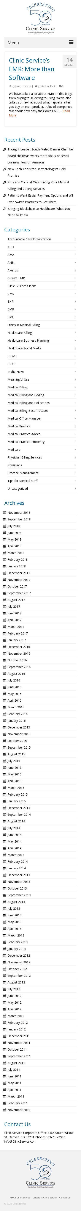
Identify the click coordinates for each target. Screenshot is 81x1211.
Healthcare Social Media (24, 348)
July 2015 (14, 761)
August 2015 (16, 754)
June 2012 (14, 996)
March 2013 (16, 935)
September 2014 (19, 814)
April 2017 (14, 620)
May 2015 (14, 774)
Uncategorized (18, 488)
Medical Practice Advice (24, 434)
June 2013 (14, 915)
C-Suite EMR (16, 278)
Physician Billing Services (25, 457)
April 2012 (14, 1009)
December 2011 (19, 1036)
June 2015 (14, 767)
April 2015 (14, 781)
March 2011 (16, 1096)
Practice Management (23, 473)
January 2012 (17, 1029)
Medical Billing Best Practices (28, 411)
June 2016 (14, 687)
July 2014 (14, 828)
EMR (52, 86)
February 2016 (18, 714)
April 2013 (14, 929)
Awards (13, 270)
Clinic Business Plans (22, 286)
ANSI (11, 262)
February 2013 (18, 942)
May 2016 (14, 694)
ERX (10, 317)
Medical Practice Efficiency (26, 442)
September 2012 (19, 976)
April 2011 (14, 1090)
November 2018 (19, 512)
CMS (11, 294)
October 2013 (17, 888)
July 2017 (14, 606)
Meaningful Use (18, 379)
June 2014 (14, 835)
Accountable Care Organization (29, 239)
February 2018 (18, 559)
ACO (11, 247)
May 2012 (14, 1002)
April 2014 (14, 848)
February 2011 (18, 1103)
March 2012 (16, 1016)
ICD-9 (12, 364)
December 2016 (19, 647)
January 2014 (17, 868)
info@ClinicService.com (20, 1141)
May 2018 (14, 539)
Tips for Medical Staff (22, 481)
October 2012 (17, 969)
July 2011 (14, 1069)
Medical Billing (17, 387)
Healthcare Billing (20, 333)
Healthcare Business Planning (28, 340)
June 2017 (14, 613)
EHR (10, 301)
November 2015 (19, 734)
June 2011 (14, 1076)
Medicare (14, 449)
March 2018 (16, 553)
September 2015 (19, 747)
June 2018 (14, 533)
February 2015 (18, 794)
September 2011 (19, 1056)
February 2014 (18, 861)
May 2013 (14, 922)
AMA (11, 255)
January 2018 (17, 566)
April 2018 (14, 546)
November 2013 (19, 882)
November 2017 (19, 580)
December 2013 (19, 875)
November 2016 (19, 653)
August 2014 (16, 821)
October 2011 (17, 1049)
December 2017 (19, 573)
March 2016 (16, 707)
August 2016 (16, 674)
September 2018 (19, 519)
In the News (16, 372)
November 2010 (19, 1110)
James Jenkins (23, 86)
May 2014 (14, 841)
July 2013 (14, 908)
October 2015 (17, 741)
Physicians (15, 465)
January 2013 (17, 949)
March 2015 (16, 788)
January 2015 (17, 801)
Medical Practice (19, 426)
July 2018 (14, 526)
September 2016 (19, 667)
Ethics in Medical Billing (24, 325)
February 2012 (18, 1022)
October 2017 (17, 586)
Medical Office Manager (24, 418)
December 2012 (19, 955)
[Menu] (40, 42)
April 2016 (14, 700)
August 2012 (16, 982)
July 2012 (14, 989)
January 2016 (17, 721)
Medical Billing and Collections (29, 403)
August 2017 (16, 600)
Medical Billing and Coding (26, 395)
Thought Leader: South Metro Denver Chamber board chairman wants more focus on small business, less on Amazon (41, 155)
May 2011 (14, 1083)
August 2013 (16, 902)
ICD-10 (12, 356)
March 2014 (16, 855)
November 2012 (19, 962)
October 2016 (17, 660)
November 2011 (19, 1043)
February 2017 (18, 633)
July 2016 (14, 680)
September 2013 (19, 895)
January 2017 (17, 640)
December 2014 (19, 808)
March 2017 (16, 627)
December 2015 (19, 727)
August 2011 (16, 1063)
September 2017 (19, 593)
